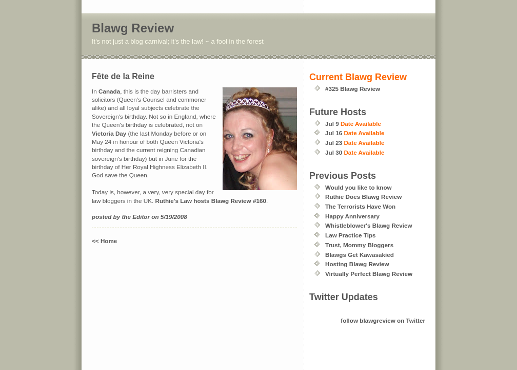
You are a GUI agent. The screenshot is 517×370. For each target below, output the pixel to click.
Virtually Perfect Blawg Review (368, 273)
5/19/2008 (174, 216)
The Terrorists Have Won (360, 206)
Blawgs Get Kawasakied (359, 254)
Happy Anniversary (352, 216)
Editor (141, 216)
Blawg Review (133, 28)
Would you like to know (358, 187)
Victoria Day (109, 133)
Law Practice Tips (350, 235)
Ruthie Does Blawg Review (363, 196)
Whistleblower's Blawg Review (368, 225)
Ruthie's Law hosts (182, 200)
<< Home (104, 240)
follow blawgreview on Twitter (383, 320)
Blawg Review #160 (238, 200)
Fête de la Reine (123, 76)
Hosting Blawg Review (357, 264)
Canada (109, 91)
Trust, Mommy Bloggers (359, 245)
